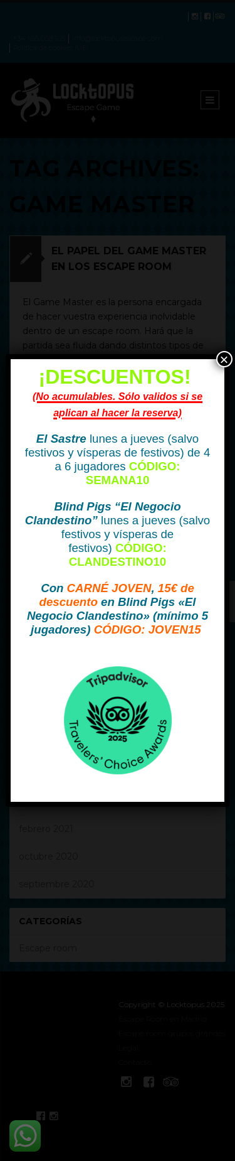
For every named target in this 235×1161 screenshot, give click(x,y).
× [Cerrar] (224, 359)
